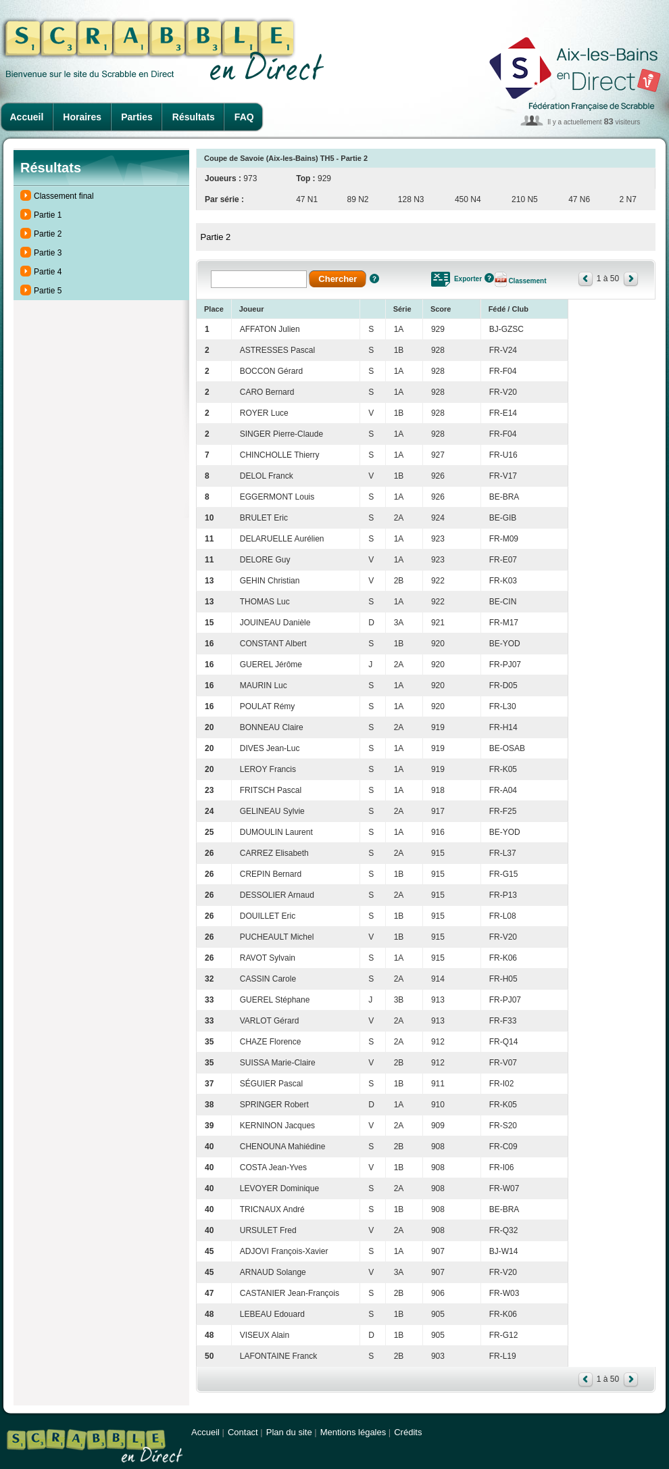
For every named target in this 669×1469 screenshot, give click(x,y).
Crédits (408, 1432)
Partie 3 (47, 253)
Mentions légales (353, 1432)
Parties (137, 117)
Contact (243, 1432)
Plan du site (289, 1432)
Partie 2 (47, 234)
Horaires (82, 117)
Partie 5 (47, 290)
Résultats (193, 117)
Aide (374, 278)
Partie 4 (47, 271)
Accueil (27, 117)
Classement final (64, 196)
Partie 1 (47, 215)
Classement (527, 281)
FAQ (244, 117)
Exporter (468, 279)
